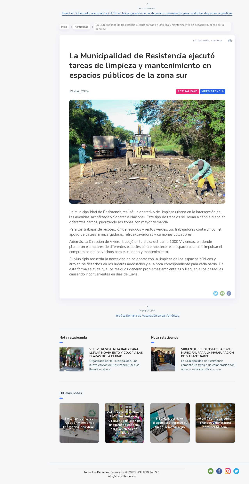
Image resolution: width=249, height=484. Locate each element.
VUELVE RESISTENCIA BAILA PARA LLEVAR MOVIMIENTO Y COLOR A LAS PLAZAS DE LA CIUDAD (116, 352)
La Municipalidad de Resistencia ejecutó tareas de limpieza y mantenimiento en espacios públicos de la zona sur (142, 66)
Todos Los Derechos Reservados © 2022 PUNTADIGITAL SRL (124, 472)
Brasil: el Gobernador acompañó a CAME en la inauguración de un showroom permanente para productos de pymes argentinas (148, 13)
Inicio (65, 27)
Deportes (15, 97)
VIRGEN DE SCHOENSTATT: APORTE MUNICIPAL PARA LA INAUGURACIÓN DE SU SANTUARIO (208, 352)
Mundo (13, 79)
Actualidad (17, 51)
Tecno (13, 88)
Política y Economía (23, 69)
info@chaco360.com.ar (124, 476)
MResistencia (213, 91)
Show (12, 60)
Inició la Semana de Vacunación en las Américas (148, 315)
